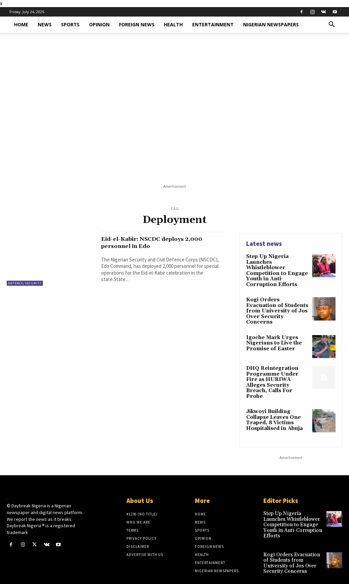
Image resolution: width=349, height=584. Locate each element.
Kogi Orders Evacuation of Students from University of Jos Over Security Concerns (276, 300)
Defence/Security (24, 283)
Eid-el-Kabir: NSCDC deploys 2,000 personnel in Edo (161, 242)
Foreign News (136, 24)
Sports (70, 24)
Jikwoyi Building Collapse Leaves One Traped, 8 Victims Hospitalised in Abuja (273, 399)
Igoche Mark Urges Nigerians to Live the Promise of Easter (272, 329)
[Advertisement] (174, 122)
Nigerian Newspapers (271, 24)
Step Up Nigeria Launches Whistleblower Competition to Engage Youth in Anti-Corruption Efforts (277, 267)
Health (173, 24)
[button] (332, 25)
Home (21, 24)
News (45, 24)
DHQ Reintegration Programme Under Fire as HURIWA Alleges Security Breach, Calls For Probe (275, 366)
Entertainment (213, 24)
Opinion (99, 24)
